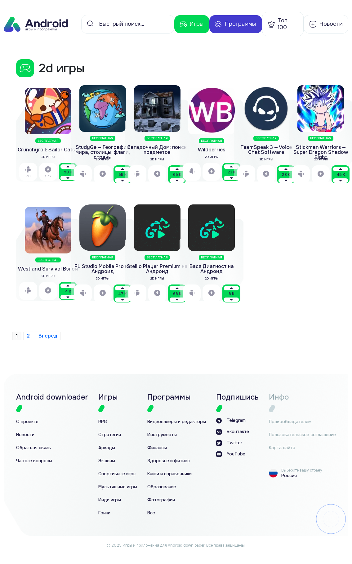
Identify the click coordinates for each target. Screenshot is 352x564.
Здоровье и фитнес (168, 460)
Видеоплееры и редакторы (176, 421)
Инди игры (109, 500)
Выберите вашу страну (301, 470)
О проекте (27, 421)
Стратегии (109, 434)
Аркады (106, 447)
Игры (191, 24)
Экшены (106, 460)
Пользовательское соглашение (302, 434)
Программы (235, 24)
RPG (102, 421)
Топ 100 (277, 24)
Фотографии (161, 500)
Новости (25, 434)
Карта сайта (282, 447)
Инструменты (162, 434)
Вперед (47, 336)
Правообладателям (290, 421)
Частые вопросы (34, 460)
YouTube (230, 454)
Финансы (157, 447)
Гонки (104, 513)
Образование (161, 487)
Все (151, 513)
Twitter (229, 443)
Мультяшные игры (117, 487)
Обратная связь (33, 447)
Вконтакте (232, 432)
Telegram (231, 420)
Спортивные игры (117, 474)
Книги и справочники (169, 474)
